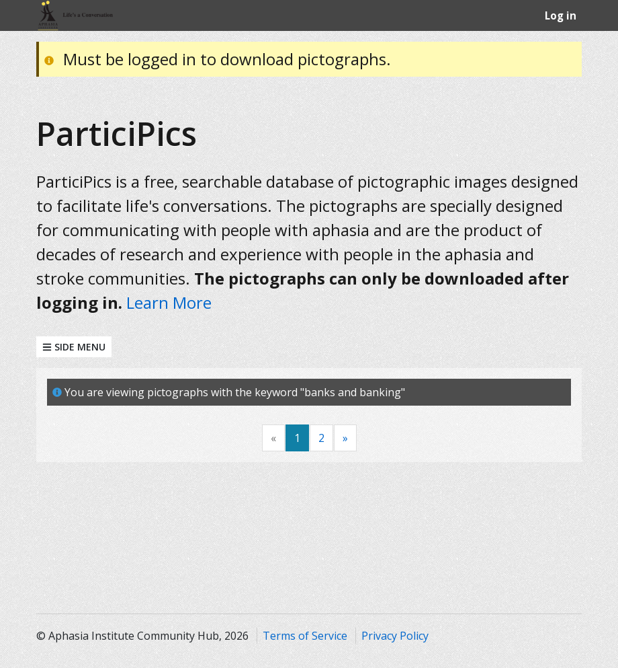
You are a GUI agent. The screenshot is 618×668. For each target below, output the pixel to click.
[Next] (345, 438)
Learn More (169, 302)
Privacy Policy (395, 635)
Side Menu (73, 346)
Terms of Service (305, 635)
